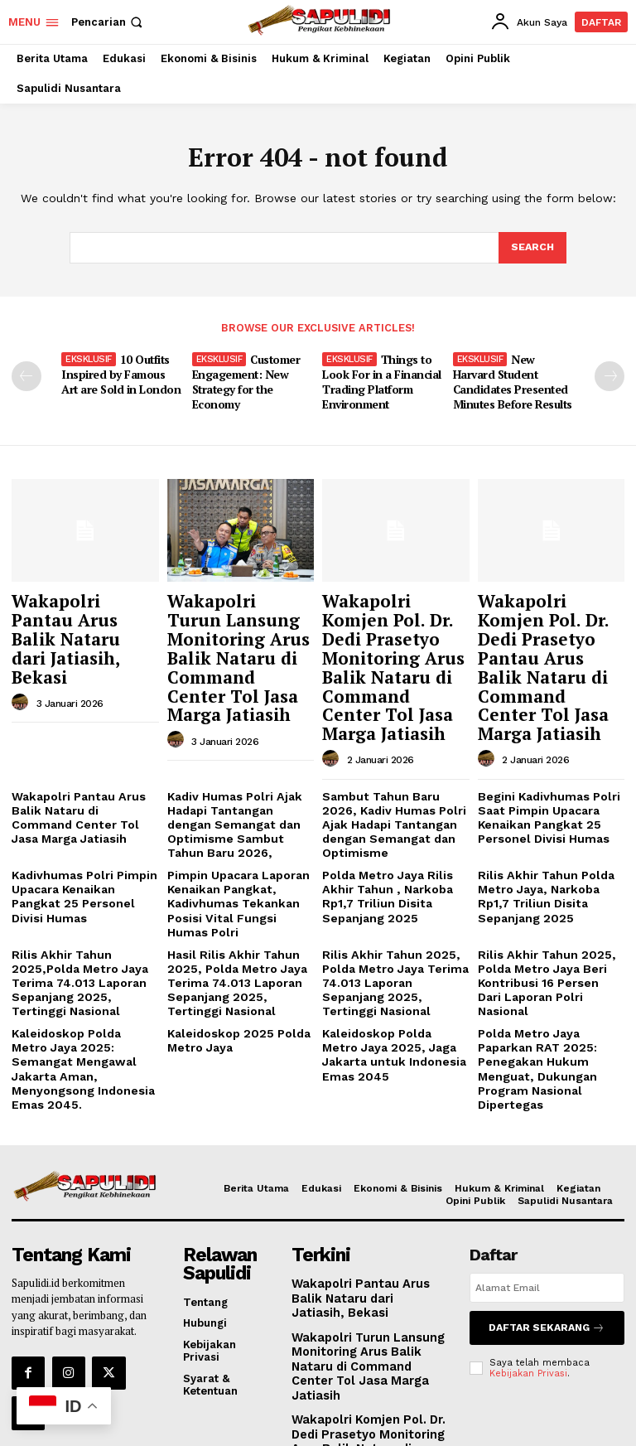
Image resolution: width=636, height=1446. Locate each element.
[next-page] (609, 375)
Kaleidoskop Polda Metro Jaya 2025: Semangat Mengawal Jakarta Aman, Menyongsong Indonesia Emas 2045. (80, 979)
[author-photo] (22, 649)
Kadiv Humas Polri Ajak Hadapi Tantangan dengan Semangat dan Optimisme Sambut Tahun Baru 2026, (239, 766)
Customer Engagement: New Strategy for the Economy (246, 380)
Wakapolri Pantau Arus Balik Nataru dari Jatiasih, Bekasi (80, 609)
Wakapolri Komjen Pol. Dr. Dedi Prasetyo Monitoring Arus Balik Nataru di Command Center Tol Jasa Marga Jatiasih (394, 640)
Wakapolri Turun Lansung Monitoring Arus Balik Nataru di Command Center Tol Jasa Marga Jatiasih (239, 632)
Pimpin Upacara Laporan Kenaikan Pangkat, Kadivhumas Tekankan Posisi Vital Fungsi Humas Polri (236, 833)
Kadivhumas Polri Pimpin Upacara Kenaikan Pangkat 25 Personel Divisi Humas (84, 820)
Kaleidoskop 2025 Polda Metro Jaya (232, 960)
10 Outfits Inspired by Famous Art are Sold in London (119, 372)
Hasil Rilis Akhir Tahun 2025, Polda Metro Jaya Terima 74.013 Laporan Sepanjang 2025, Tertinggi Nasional (238, 906)
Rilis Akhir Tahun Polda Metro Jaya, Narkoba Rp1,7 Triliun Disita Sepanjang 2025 (550, 827)
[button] (108, 22)
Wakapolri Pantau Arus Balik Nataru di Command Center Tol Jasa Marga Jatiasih (82, 766)
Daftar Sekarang (547, 1237)
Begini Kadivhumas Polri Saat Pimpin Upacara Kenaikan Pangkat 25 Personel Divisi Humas (544, 766)
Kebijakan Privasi (528, 1280)
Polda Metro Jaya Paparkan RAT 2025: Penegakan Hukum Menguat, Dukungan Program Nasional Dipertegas (532, 985)
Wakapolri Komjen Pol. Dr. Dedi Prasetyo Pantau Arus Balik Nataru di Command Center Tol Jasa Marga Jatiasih (548, 640)
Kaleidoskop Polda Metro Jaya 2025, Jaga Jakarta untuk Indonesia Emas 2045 (390, 973)
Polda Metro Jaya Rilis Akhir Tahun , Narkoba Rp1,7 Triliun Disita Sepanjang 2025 (383, 827)
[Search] (531, 248)
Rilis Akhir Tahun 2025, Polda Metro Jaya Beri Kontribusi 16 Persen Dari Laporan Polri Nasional (546, 900)
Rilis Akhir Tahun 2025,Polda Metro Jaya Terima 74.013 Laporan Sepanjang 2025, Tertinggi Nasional (82, 906)
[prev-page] (26, 375)
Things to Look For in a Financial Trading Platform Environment (380, 380)
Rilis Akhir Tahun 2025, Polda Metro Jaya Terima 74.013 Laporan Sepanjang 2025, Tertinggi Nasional (393, 900)
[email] (547, 1200)
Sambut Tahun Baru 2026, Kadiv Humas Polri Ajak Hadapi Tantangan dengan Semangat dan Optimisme (393, 766)
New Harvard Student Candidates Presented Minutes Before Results (511, 380)
